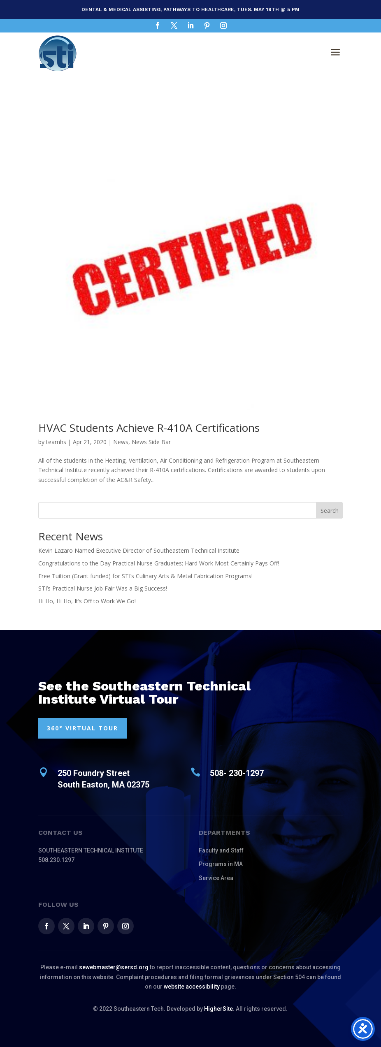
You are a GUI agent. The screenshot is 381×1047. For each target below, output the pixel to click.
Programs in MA (221, 864)
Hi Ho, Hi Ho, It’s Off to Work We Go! (87, 601)
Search (330, 510)
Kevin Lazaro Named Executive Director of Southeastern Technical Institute (138, 550)
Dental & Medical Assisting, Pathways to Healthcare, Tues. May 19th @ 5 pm (190, 9)
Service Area (216, 878)
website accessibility (192, 986)
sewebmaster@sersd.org (114, 967)
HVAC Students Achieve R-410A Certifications (149, 427)
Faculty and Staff (221, 850)
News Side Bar (151, 442)
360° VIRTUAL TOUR (82, 728)
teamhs (56, 442)
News (120, 442)
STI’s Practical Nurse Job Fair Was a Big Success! (102, 588)
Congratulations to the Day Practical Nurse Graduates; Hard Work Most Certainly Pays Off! (158, 563)
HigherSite (218, 1008)
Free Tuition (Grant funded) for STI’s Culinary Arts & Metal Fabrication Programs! (145, 576)
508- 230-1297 (237, 773)
